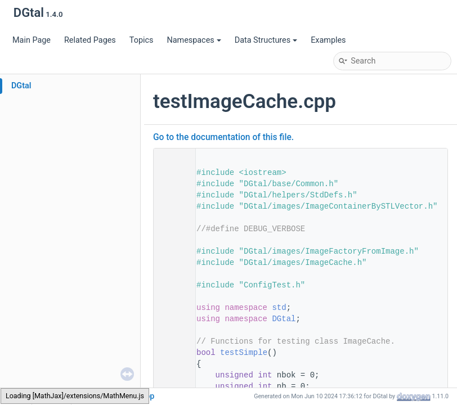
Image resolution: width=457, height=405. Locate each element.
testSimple (243, 352)
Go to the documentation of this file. (223, 137)
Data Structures (266, 40)
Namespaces (194, 40)
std (279, 307)
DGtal (21, 86)
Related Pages (90, 40)
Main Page (31, 40)
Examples (328, 40)
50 (171, 352)
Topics (141, 40)
